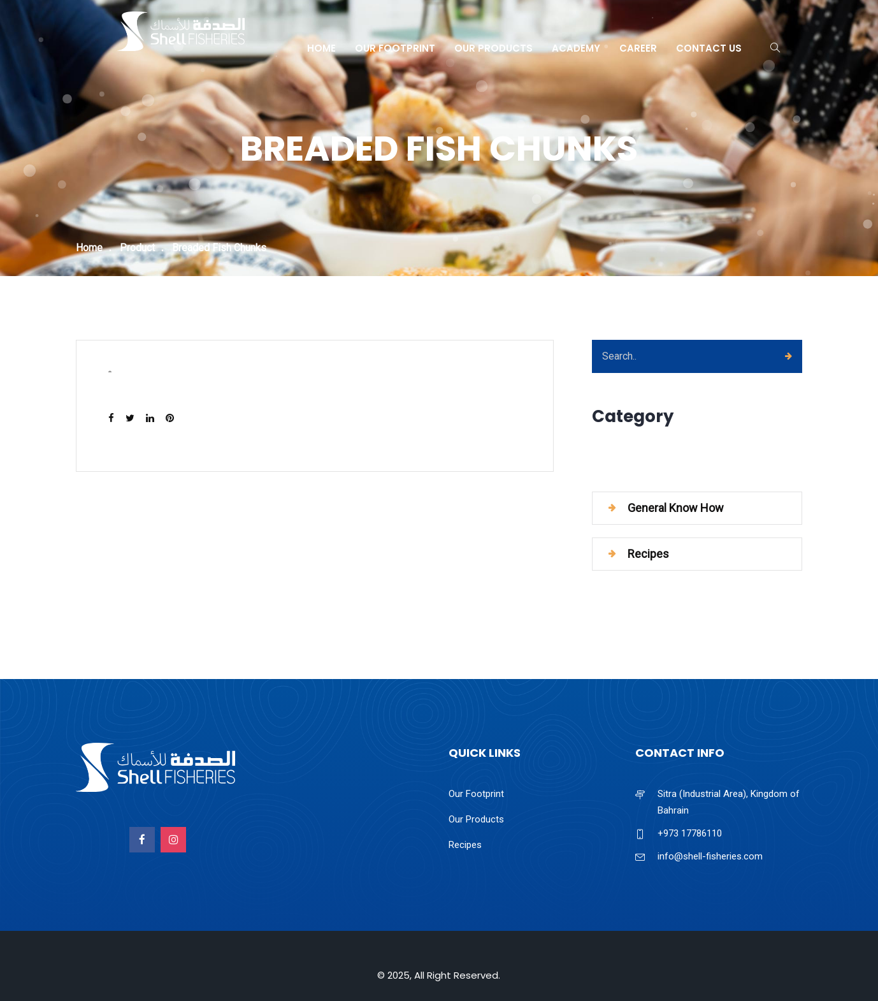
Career (638, 48)
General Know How (676, 508)
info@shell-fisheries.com (710, 856)
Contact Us (709, 48)
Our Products (493, 48)
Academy (576, 48)
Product (137, 248)
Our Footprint (395, 48)
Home (321, 48)
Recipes (648, 553)
